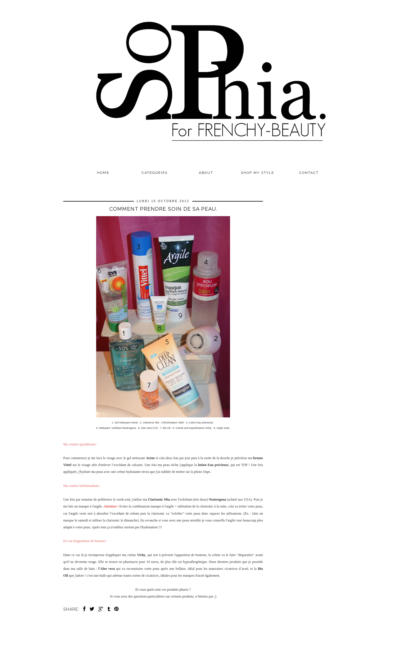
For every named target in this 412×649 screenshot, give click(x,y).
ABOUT (206, 173)
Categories (155, 173)
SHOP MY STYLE (257, 173)
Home (103, 173)
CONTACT (309, 173)
